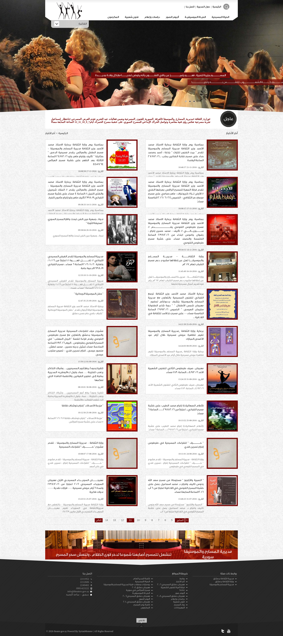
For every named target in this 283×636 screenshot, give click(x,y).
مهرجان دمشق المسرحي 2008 (171, 596)
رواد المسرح (179, 604)
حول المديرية (203, 6)
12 (122, 520)
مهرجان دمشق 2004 (141, 587)
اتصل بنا (190, 6)
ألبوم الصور (172, 17)
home (182, 590)
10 (138, 520)
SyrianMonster (86, 631)
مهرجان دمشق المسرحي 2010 (136, 601)
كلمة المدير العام (141, 578)
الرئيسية (216, 6)
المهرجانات (179, 607)
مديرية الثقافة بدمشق (223, 578)
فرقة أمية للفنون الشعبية (173, 587)
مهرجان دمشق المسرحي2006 (136, 596)
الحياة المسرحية (220, 17)
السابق (179, 520)
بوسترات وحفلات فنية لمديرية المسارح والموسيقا (127, 584)
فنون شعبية (132, 17)
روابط (182, 578)
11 (130, 520)
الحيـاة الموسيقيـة (195, 17)
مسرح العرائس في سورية (138, 590)
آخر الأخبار (180, 581)
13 (114, 520)
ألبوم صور (180, 593)
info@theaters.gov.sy (78, 591)
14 (106, 520)
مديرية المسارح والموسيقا (221, 584)
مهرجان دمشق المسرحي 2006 (171, 584)
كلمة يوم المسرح (141, 604)
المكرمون (113, 17)
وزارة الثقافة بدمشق (224, 581)
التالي (98, 520)
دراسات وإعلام (152, 17)
